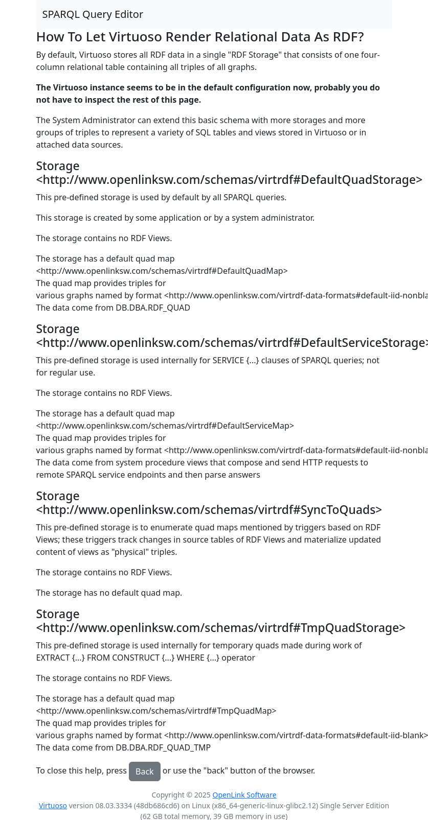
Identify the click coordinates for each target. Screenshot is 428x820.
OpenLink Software (245, 795)
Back (145, 771)
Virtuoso (53, 805)
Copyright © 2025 (181, 795)
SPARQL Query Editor (93, 14)
